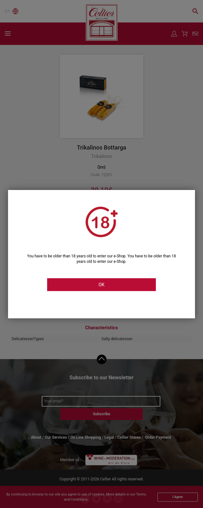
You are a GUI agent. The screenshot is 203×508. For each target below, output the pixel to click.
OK (101, 284)
